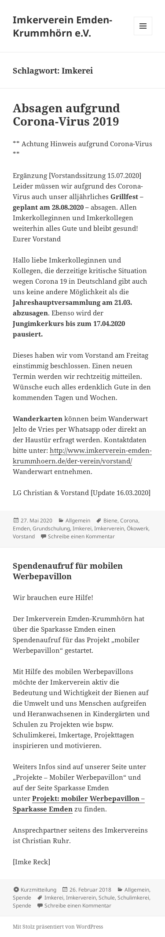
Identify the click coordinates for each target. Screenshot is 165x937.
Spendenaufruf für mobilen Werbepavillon (68, 570)
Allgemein (78, 520)
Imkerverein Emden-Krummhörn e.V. (62, 26)
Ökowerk (137, 528)
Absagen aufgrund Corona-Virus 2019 (66, 114)
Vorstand (24, 536)
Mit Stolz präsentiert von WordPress (58, 926)
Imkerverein (109, 528)
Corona (129, 520)
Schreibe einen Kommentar (81, 536)
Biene (110, 520)
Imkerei (82, 528)
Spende (22, 897)
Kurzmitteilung (38, 889)
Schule (107, 897)
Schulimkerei (133, 897)
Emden (21, 528)
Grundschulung (51, 528)
